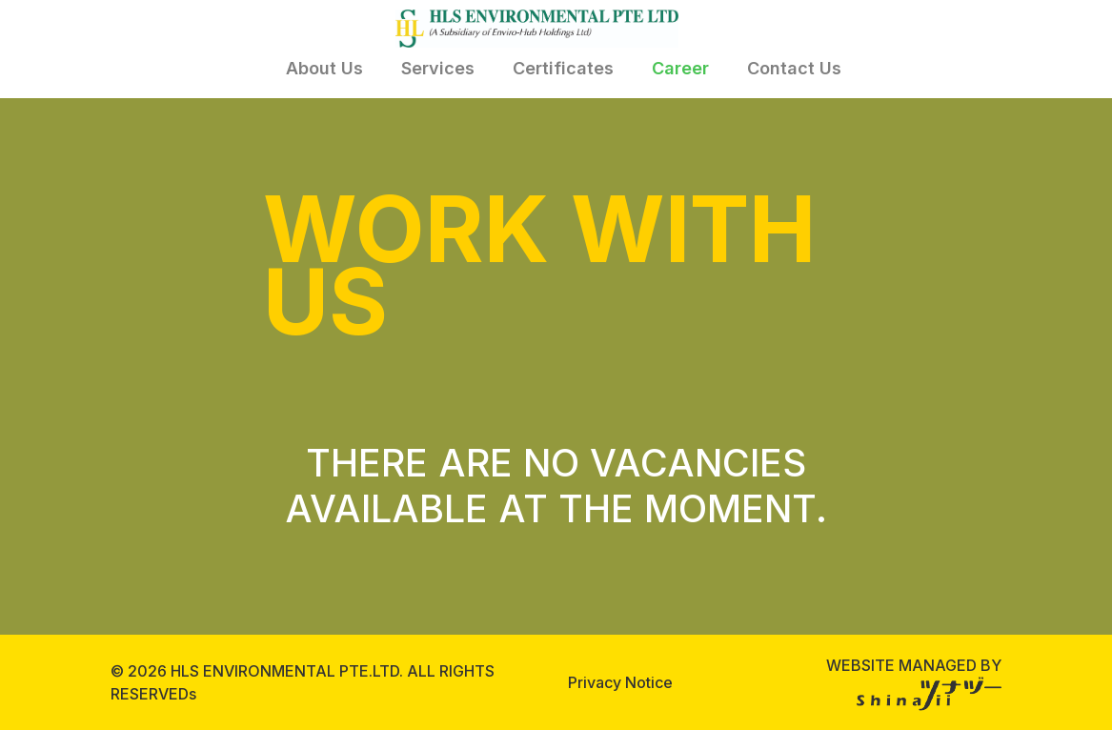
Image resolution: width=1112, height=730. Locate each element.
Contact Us (794, 68)
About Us (324, 68)
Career (680, 68)
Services (438, 68)
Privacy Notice (620, 682)
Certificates (563, 68)
